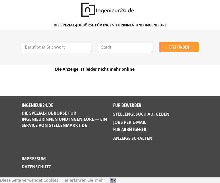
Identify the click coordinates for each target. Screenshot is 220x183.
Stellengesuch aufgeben (141, 114)
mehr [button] (100, 180)
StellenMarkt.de (68, 125)
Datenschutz (36, 167)
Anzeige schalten (132, 138)
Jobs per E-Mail (129, 122)
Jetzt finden (178, 47)
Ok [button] (113, 180)
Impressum (34, 158)
